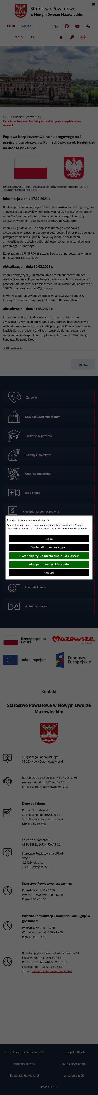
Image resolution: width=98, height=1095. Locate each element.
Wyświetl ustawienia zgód (49, 547)
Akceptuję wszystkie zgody (49, 564)
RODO (49, 539)
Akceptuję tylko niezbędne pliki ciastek (49, 556)
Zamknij (49, 573)
